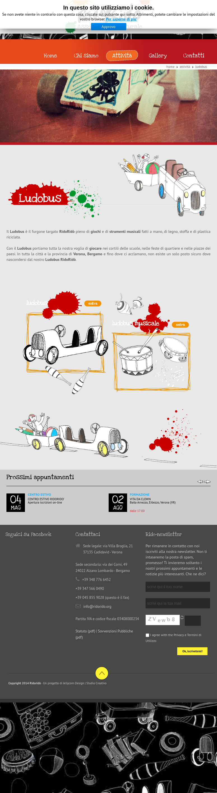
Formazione (140, 494)
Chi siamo (86, 55)
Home (171, 66)
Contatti (193, 55)
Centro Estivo (39, 494)
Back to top (101, 673)
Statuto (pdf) (85, 631)
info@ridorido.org (97, 606)
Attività (185, 66)
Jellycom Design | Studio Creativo (84, 683)
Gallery (158, 55)
